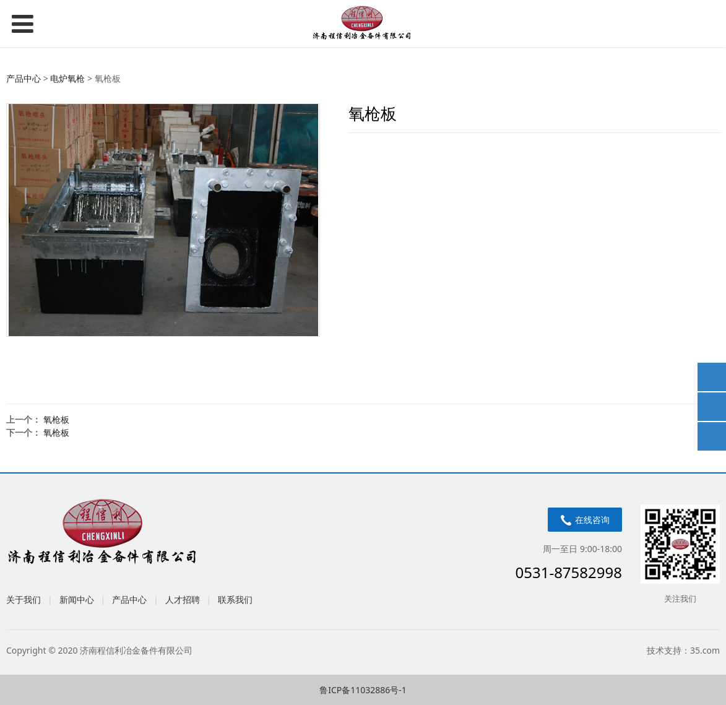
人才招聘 (182, 599)
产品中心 (23, 78)
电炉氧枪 (67, 78)
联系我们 (235, 599)
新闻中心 (76, 599)
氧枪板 (56, 419)
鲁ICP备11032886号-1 (363, 690)
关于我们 (23, 599)
